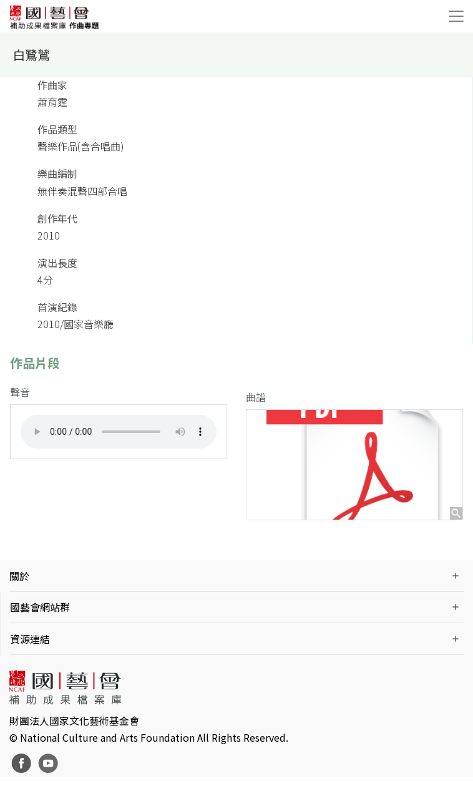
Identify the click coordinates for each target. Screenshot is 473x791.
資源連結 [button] (30, 652)
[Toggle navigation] (456, 16)
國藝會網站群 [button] (40, 621)
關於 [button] (19, 589)
